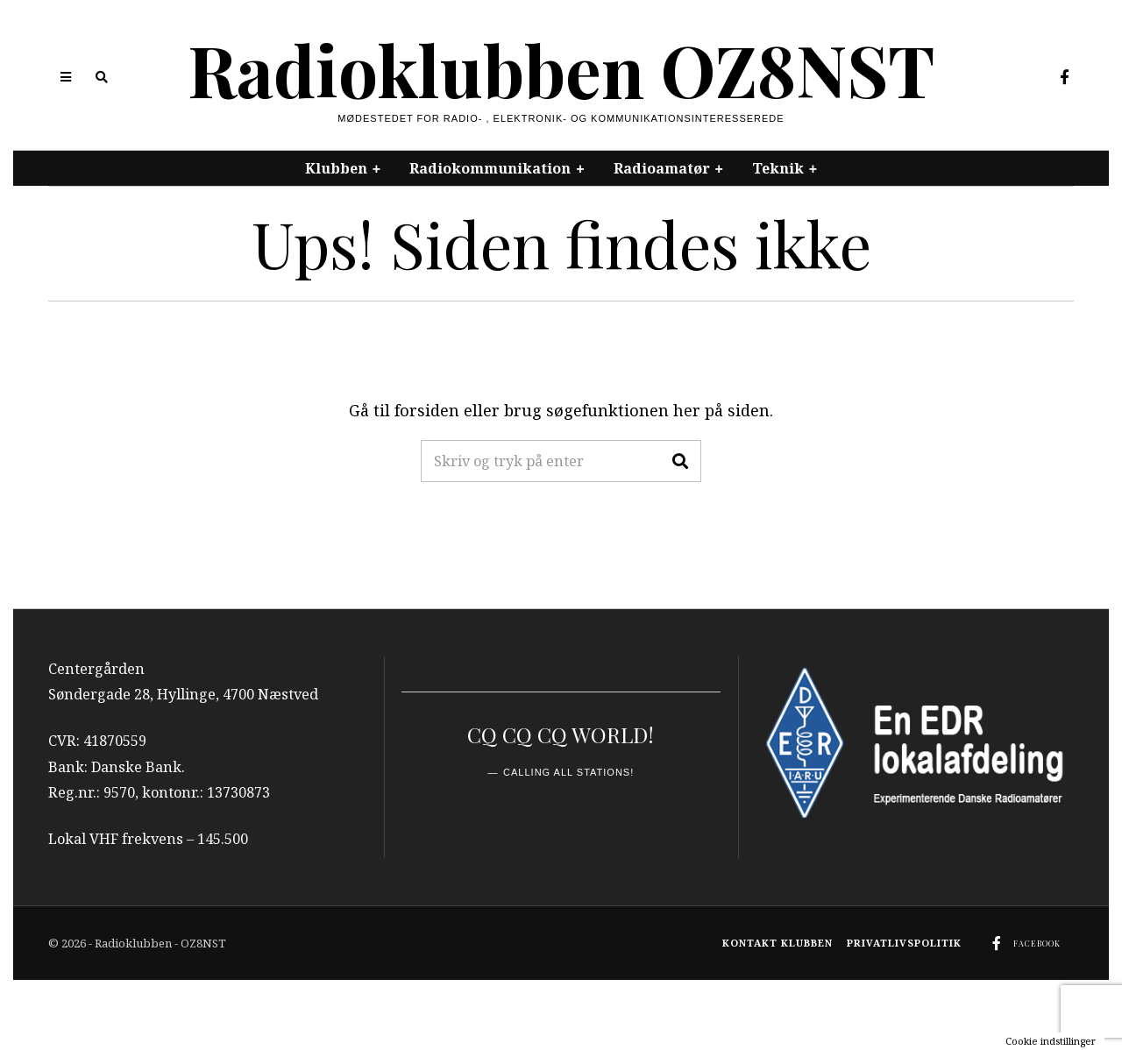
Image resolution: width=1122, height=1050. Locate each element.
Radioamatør (662, 168)
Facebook (1037, 943)
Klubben (336, 168)
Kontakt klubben (777, 942)
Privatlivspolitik (904, 942)
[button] (680, 461)
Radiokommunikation (490, 168)
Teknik (778, 168)
